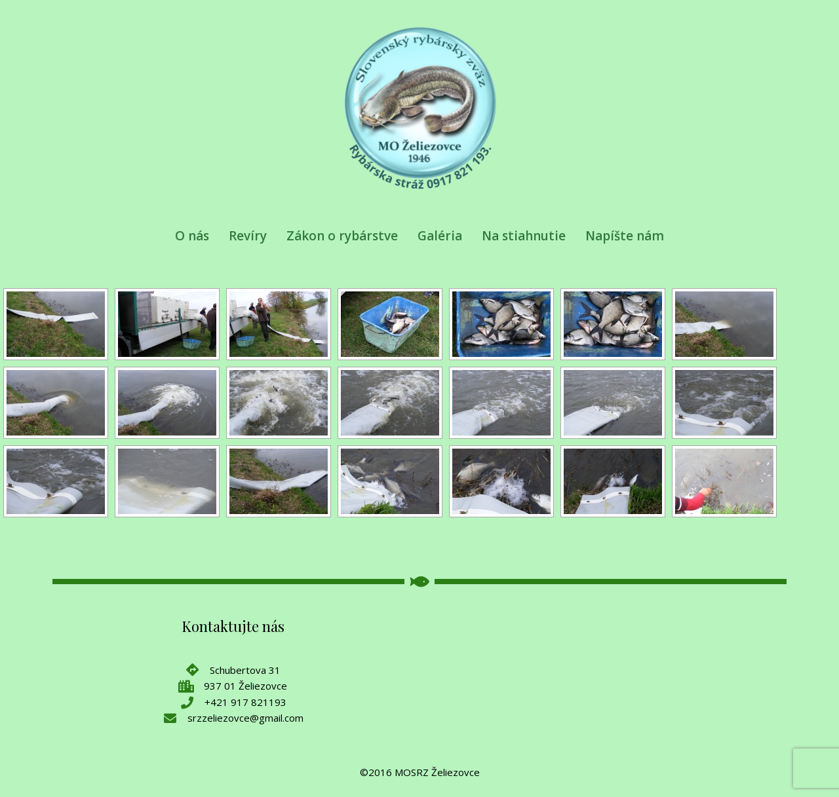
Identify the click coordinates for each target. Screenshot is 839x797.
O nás (192, 235)
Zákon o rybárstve (342, 235)
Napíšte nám (624, 235)
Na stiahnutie (524, 235)
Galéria (440, 235)
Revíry (248, 235)
